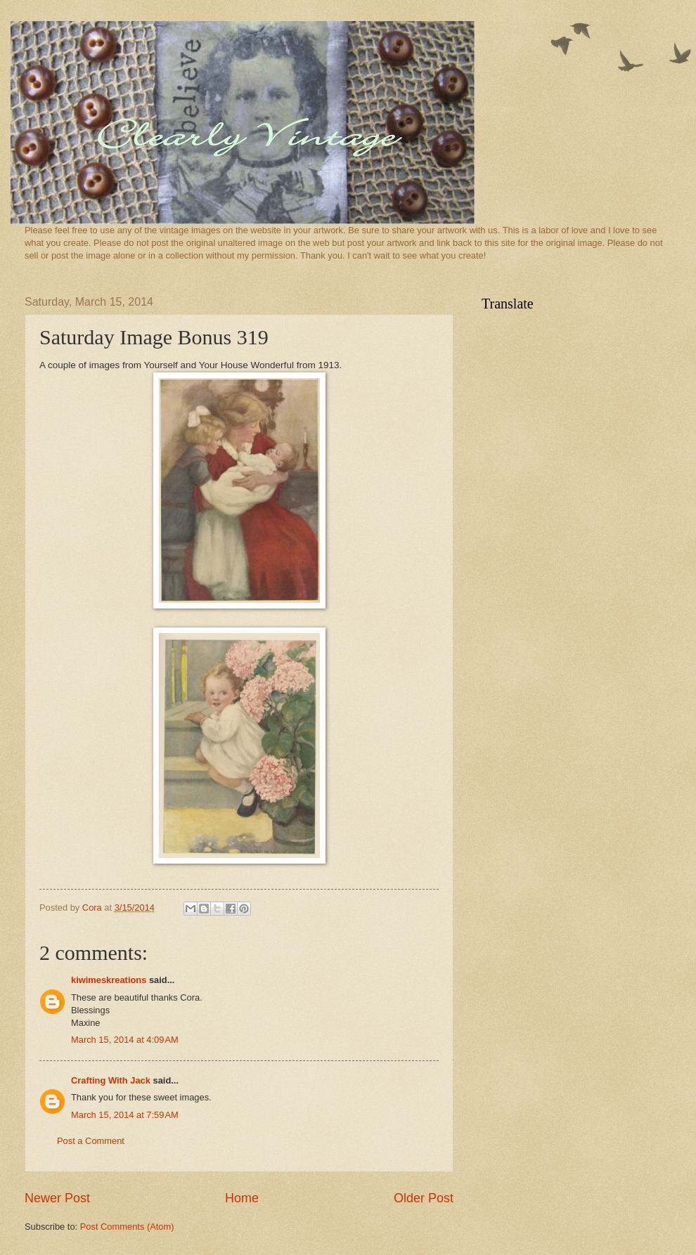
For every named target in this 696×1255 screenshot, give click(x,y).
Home (242, 1198)
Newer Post (57, 1198)
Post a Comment (90, 1141)
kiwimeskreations (108, 980)
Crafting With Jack (110, 1080)
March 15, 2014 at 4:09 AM (125, 1039)
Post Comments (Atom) (127, 1226)
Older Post (423, 1198)
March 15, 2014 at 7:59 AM (125, 1115)
